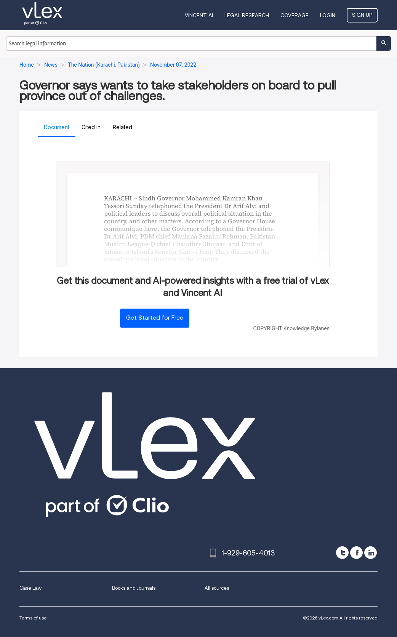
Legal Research (246, 15)
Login (327, 15)
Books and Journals (133, 588)
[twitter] (342, 552)
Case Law (30, 588)
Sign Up (362, 15)
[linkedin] (370, 552)
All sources (217, 588)
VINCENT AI (199, 15)
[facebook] (356, 552)
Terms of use (32, 617)
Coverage (294, 15)
